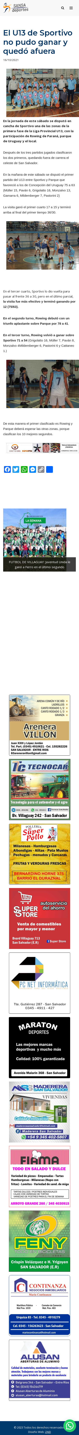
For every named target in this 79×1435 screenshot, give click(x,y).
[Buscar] (62, 7)
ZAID (48, 1432)
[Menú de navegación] (71, 8)
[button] (69, 1425)
